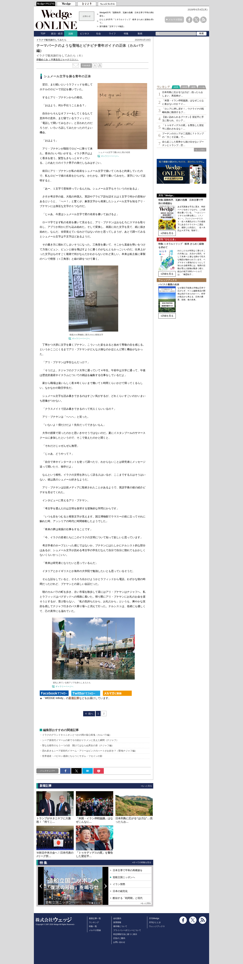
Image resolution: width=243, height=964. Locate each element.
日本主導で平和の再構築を (127, 870)
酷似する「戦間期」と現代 (127, 898)
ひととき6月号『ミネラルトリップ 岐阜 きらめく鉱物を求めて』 (127, 21)
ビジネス (84, 33)
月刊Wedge (154, 918)
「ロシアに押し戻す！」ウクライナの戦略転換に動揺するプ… (183, 110)
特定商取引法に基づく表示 (125, 934)
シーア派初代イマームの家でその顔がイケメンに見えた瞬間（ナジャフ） (80, 740)
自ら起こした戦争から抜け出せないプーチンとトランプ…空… (183, 143)
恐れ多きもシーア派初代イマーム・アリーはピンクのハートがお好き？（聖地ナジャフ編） (89, 750)
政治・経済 (57, 33)
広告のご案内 (119, 938)
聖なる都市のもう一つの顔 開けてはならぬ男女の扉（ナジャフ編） (78, 745)
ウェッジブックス (157, 926)
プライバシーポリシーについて (127, 930)
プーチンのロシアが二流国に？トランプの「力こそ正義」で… (183, 135)
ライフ (112, 33)
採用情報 (117, 922)
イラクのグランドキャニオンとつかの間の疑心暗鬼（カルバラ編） (77, 735)
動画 (140, 33)
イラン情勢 (119, 884)
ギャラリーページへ (110, 156)
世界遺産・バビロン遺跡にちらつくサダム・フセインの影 (72, 756)
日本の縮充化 (120, 891)
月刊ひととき (155, 922)
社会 (98, 33)
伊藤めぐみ (57, 59)
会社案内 (117, 918)
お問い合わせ (119, 942)
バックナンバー (47, 771)
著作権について (120, 926)
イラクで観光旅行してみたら (52, 39)
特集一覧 (93, 926)
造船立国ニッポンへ (60, 902)
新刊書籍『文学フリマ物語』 (112, 26)
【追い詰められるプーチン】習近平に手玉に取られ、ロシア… (183, 119)
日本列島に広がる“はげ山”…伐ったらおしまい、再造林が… (182, 94)
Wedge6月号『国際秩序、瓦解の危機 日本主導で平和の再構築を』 (127, 14)
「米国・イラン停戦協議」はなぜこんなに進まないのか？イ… (183, 102)
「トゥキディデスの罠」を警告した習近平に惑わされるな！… (183, 127)
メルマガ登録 (175, 19)
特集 (126, 33)
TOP (43, 33)
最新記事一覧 (95, 918)
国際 (70, 33)
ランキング (94, 922)
